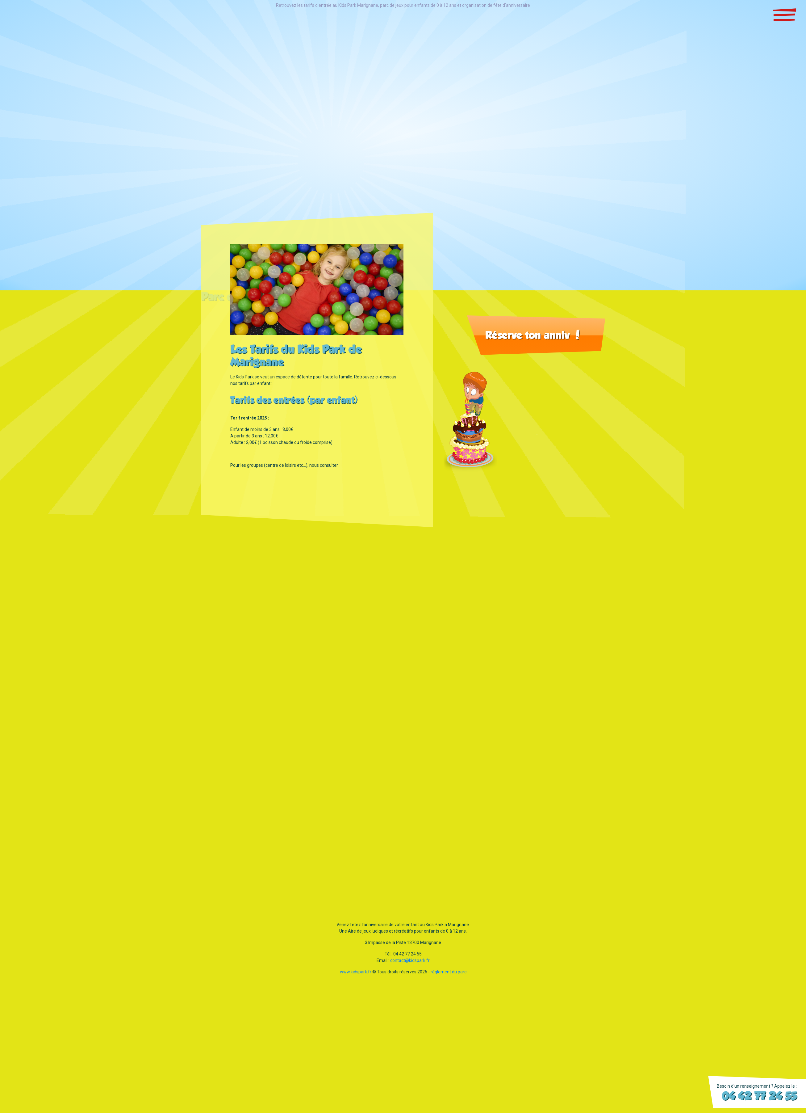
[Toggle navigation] (784, 14)
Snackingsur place (38, 24)
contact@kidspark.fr (410, 963)
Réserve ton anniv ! (532, 338)
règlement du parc (448, 975)
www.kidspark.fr (355, 975)
